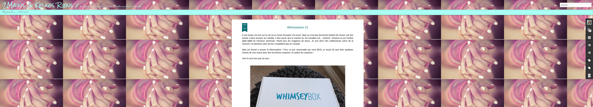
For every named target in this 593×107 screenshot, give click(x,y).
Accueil (23, 12)
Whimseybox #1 (297, 27)
